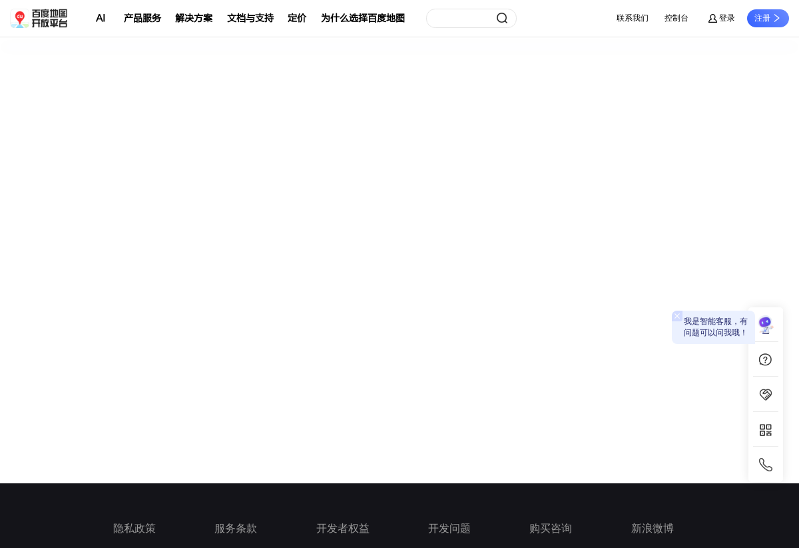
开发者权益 (343, 528)
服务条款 (235, 528)
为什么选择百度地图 (363, 18)
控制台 (676, 18)
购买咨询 (550, 528)
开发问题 (449, 528)
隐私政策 (134, 528)
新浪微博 (652, 528)
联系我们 (633, 18)
